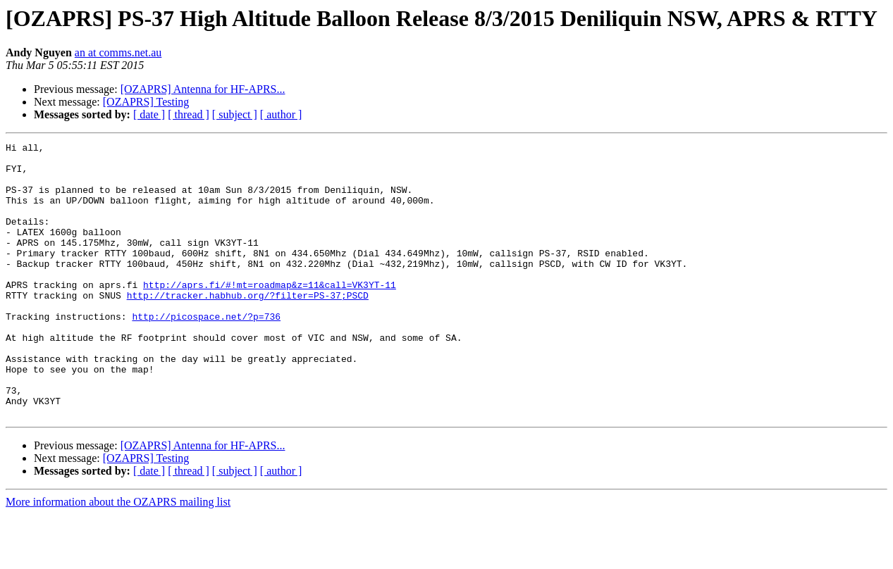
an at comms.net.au (118, 52)
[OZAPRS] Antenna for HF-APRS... (203, 89)
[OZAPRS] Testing (146, 102)
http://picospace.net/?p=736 (206, 352)
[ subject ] (234, 114)
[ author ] (281, 114)
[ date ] (149, 114)
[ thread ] (188, 114)
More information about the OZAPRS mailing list (118, 557)
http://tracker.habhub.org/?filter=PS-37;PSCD (248, 326)
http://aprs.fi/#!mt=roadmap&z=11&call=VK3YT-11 (269, 314)
